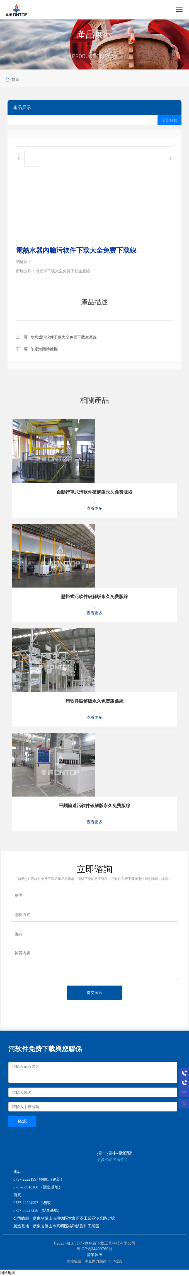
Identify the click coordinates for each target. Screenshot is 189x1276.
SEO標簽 (115, 1261)
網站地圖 (8, 1272)
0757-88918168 (25, 1187)
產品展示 (94, 34)
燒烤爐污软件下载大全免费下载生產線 (63, 337)
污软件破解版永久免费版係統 (94, 701)
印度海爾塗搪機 (44, 349)
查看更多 (94, 508)
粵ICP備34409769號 (94, 1249)
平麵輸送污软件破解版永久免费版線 (94, 805)
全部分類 (169, 120)
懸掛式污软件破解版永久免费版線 (94, 596)
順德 (102, 1261)
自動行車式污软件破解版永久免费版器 (94, 492)
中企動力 (92, 1261)
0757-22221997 (25, 1179)
